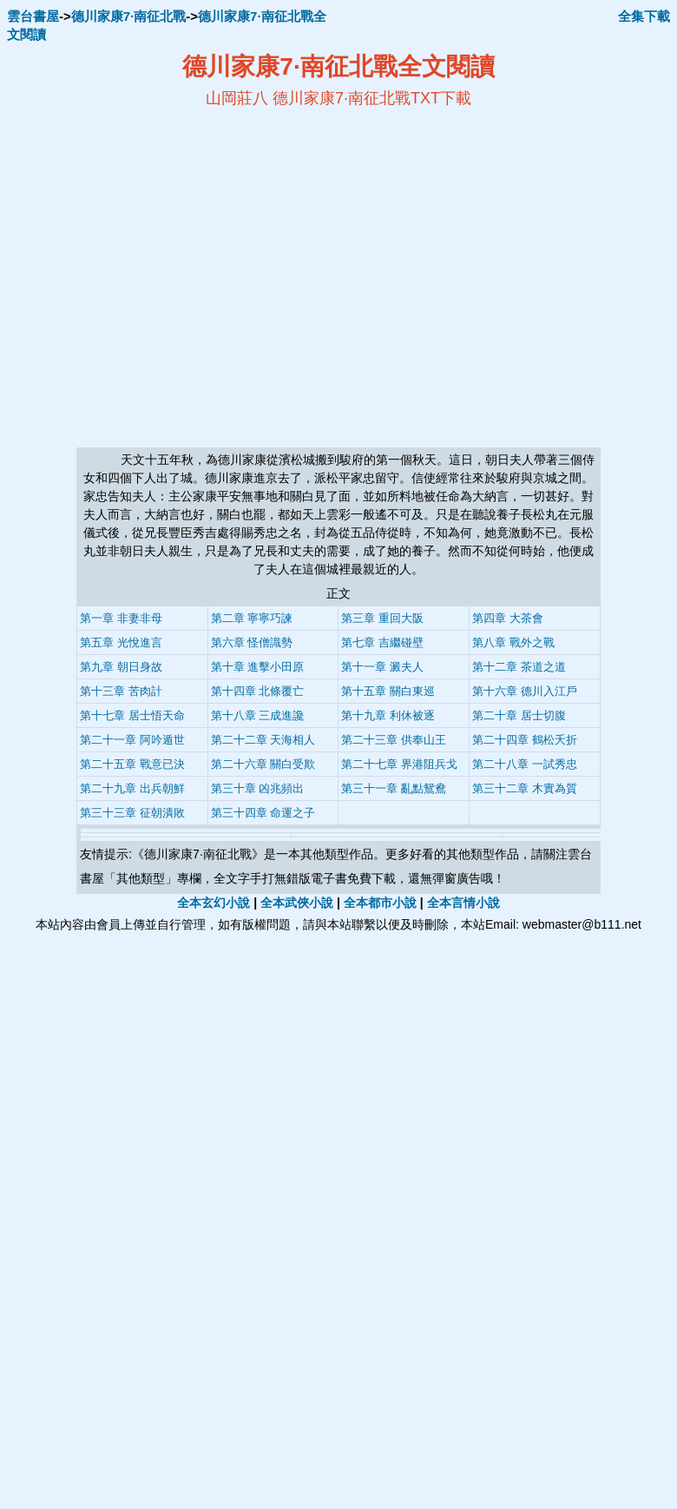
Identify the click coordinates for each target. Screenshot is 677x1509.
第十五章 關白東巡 (388, 691)
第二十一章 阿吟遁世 (132, 739)
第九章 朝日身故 (121, 666)
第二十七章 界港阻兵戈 (399, 764)
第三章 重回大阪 (382, 618)
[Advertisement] (177, 277)
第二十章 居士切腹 (519, 715)
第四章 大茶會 (507, 618)
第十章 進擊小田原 (258, 666)
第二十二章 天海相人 (263, 739)
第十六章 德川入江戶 (524, 691)
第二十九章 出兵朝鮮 (132, 788)
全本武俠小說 (296, 903)
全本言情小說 (463, 903)
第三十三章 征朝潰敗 (132, 812)
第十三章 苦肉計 (121, 691)
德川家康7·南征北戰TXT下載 (372, 98)
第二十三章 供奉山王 (393, 739)
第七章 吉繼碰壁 (382, 642)
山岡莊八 (237, 98)
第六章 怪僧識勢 (252, 642)
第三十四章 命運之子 (263, 812)
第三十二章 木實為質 (524, 788)
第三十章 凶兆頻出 (258, 788)
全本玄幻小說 (213, 903)
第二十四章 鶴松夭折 (524, 739)
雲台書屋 (33, 16)
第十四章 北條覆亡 (258, 691)
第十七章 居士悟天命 (132, 715)
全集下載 (644, 16)
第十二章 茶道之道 (519, 666)
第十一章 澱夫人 (382, 666)
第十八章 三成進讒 (258, 715)
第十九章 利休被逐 (388, 715)
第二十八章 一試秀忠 (524, 764)
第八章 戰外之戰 (513, 642)
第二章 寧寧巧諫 (252, 618)
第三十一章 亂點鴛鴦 (393, 788)
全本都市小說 (380, 903)
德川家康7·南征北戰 (129, 16)
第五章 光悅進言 (121, 642)
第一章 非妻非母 (121, 618)
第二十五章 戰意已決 (132, 764)
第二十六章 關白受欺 (263, 764)
